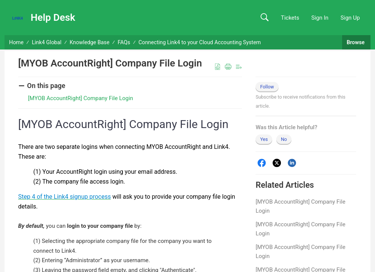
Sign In (319, 17)
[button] (264, 17)
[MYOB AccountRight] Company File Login (300, 206)
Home (16, 42)
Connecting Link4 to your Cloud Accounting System (199, 42)
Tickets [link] (290, 17)
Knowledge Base (89, 42)
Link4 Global (46, 42)
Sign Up (350, 17)
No (284, 139)
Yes (264, 139)
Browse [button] (356, 42)
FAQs (124, 42)
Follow (267, 87)
